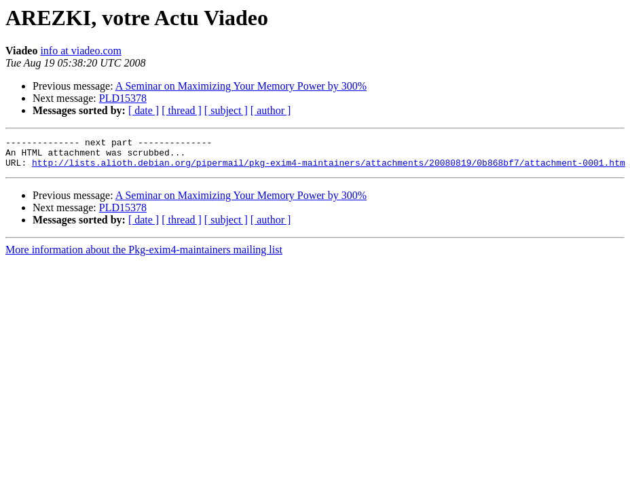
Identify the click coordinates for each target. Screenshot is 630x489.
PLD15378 (123, 98)
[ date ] (143, 110)
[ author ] (271, 110)
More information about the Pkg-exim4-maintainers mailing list (143, 255)
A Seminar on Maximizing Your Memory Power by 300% (241, 86)
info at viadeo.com (81, 50)
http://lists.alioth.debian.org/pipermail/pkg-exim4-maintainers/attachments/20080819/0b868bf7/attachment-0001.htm (328, 168)
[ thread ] (182, 110)
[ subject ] (226, 110)
